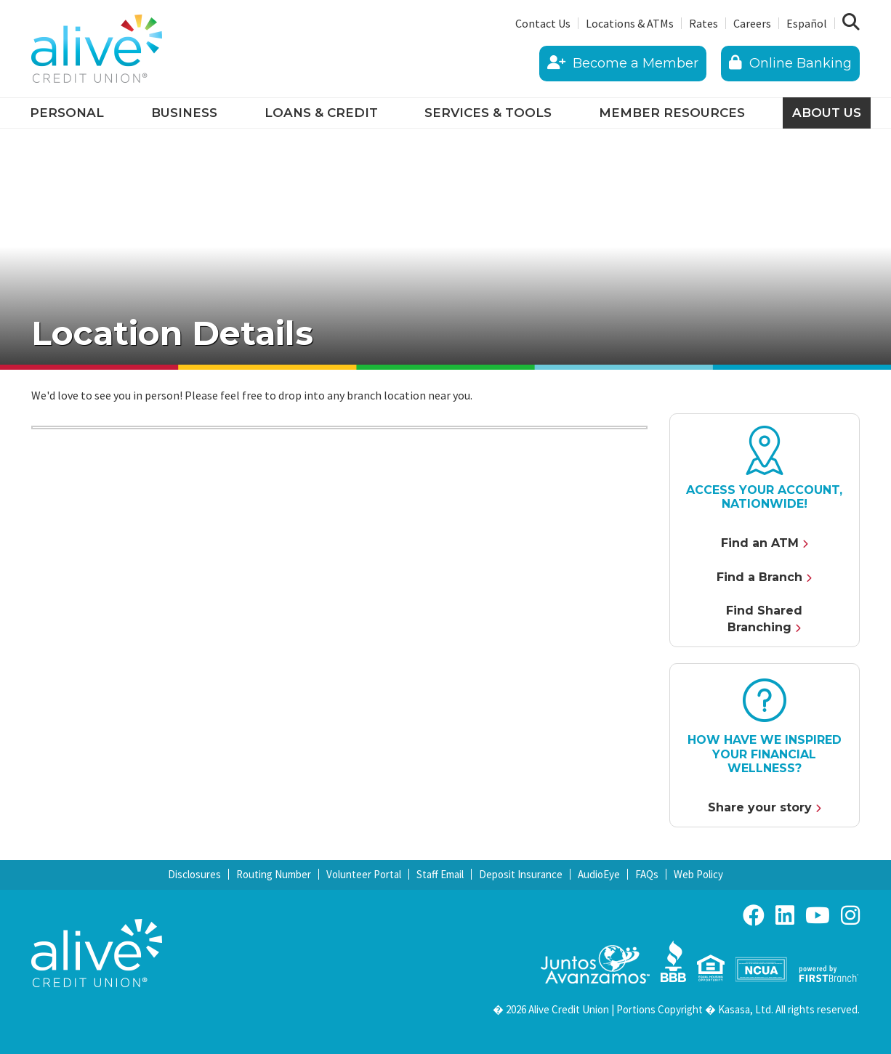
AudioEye (599, 874)
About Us (826, 112)
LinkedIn (784, 915)
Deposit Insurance (521, 874)
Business (184, 112)
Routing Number (273, 874)
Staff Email (440, 874)
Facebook (754, 915)
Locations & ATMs (630, 23)
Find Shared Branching (764, 618)
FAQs (646, 874)
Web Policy (698, 874)
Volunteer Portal (363, 874)
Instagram (850, 915)
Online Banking (790, 63)
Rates (703, 23)
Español (806, 23)
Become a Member (622, 63)
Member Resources (672, 112)
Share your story (760, 807)
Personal (67, 112)
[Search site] (851, 22)
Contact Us (543, 23)
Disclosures (194, 874)
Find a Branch (759, 577)
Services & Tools (488, 112)
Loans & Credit (321, 112)
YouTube (817, 915)
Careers (752, 23)
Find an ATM (760, 543)
